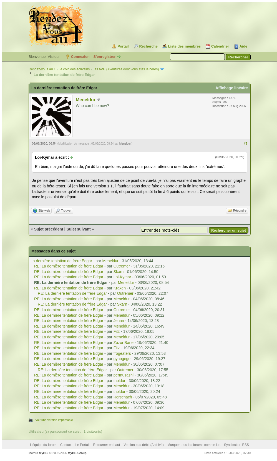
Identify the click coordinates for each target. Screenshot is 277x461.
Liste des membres (184, 46)
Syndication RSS (236, 445)
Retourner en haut (106, 445)
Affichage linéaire (231, 88)
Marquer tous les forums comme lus (193, 445)
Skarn (119, 271)
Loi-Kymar (122, 277)
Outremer (122, 266)
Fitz (117, 331)
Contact (66, 445)
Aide (243, 46)
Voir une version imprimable (54, 420)
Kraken (120, 288)
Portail (123, 46)
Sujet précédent (48, 229)
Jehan (119, 320)
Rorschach (123, 397)
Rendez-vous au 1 (42, 69)
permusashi (124, 375)
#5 (245, 143)
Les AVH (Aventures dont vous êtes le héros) (126, 69)
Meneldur (85, 99)
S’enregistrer (104, 56)
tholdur (119, 380)
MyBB (43, 453)
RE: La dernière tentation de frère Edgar (68, 266)
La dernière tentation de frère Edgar (61, 261)
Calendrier (220, 46)
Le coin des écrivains (74, 69)
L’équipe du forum (43, 445)
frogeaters (122, 353)
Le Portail (82, 445)
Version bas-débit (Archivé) (144, 445)
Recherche (148, 46)
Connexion (80, 56)
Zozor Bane (124, 342)
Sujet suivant (78, 229)
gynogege (122, 358)
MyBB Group (77, 453)
